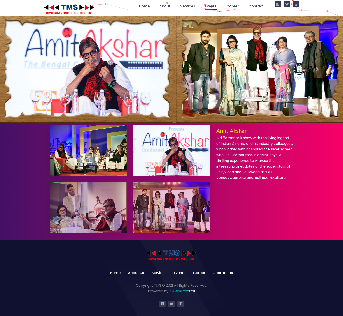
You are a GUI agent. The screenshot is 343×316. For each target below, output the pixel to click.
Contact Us (223, 272)
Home (144, 6)
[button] (25, 69)
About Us (136, 272)
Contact (256, 6)
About (164, 6)
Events (211, 6)
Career (232, 6)
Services (187, 6)
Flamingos (182, 291)
